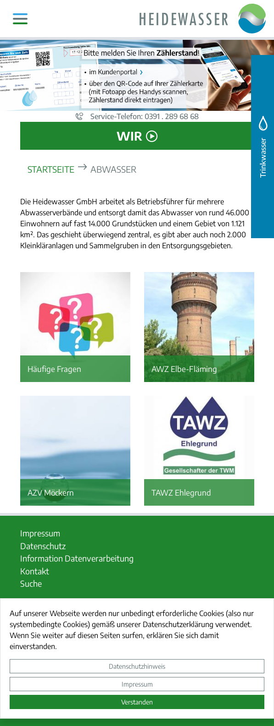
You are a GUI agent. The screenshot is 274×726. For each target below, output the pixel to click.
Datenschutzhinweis (137, 666)
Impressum (137, 684)
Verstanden (137, 702)
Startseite (51, 169)
